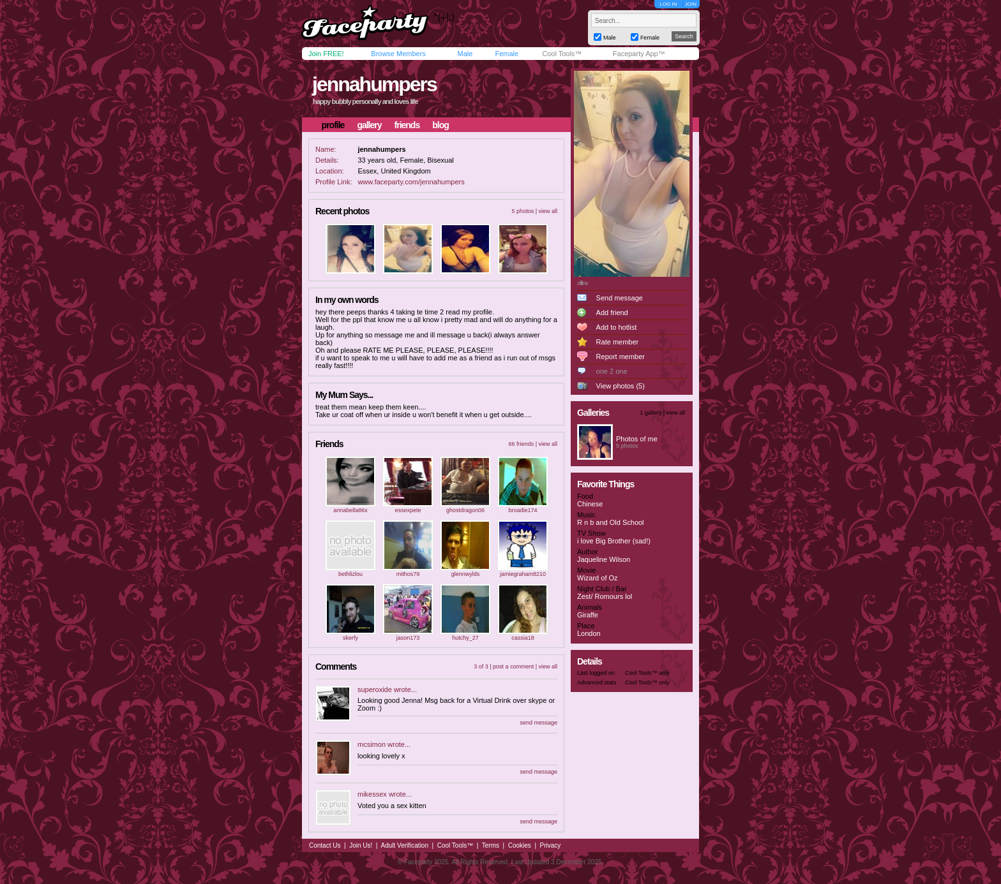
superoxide (375, 689)
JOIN (690, 4)
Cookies (519, 845)
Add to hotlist (616, 327)
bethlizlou (350, 574)
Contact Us (324, 845)
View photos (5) (620, 386)
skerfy (350, 638)
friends (407, 125)
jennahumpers (374, 84)
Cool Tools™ (562, 53)
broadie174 (522, 510)
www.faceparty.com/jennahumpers (411, 182)
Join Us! (360, 845)
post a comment (513, 666)
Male (464, 53)
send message (538, 722)
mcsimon (372, 744)
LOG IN (668, 4)
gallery (369, 125)
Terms (490, 845)
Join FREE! (326, 53)
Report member (620, 356)
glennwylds (465, 574)
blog (440, 125)
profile (333, 125)
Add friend (612, 312)
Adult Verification (404, 845)
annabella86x (350, 510)
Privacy (550, 845)
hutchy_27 (465, 638)
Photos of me (637, 439)
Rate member (617, 342)
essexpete (408, 510)
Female (506, 53)
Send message (619, 298)
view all (547, 211)
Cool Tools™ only (647, 673)
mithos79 (408, 574)
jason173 (408, 638)
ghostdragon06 (465, 510)
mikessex (372, 794)
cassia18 (522, 638)
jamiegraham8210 (523, 574)
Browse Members (398, 53)
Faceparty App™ (639, 53)
